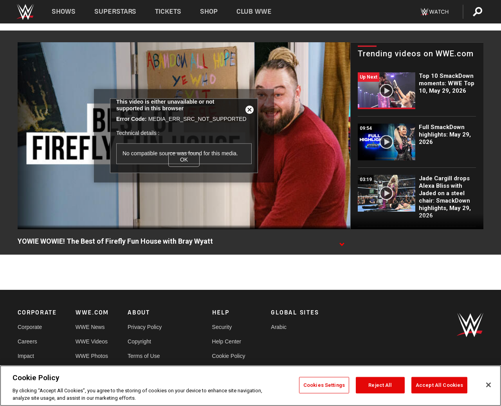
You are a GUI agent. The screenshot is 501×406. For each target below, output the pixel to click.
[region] (250, 385)
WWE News (90, 327)
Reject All (380, 385)
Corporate (30, 327)
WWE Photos (92, 356)
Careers (27, 341)
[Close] (488, 384)
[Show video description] (341, 241)
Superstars (115, 11)
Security (222, 327)
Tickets (168, 11)
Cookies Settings (324, 385)
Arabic (279, 327)
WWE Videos (92, 341)
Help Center (226, 341)
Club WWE (254, 11)
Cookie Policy (228, 356)
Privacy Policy (145, 327)
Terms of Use (144, 356)
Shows (64, 11)
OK (184, 159)
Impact (26, 356)
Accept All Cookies (439, 385)
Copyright (139, 341)
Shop (209, 11)
